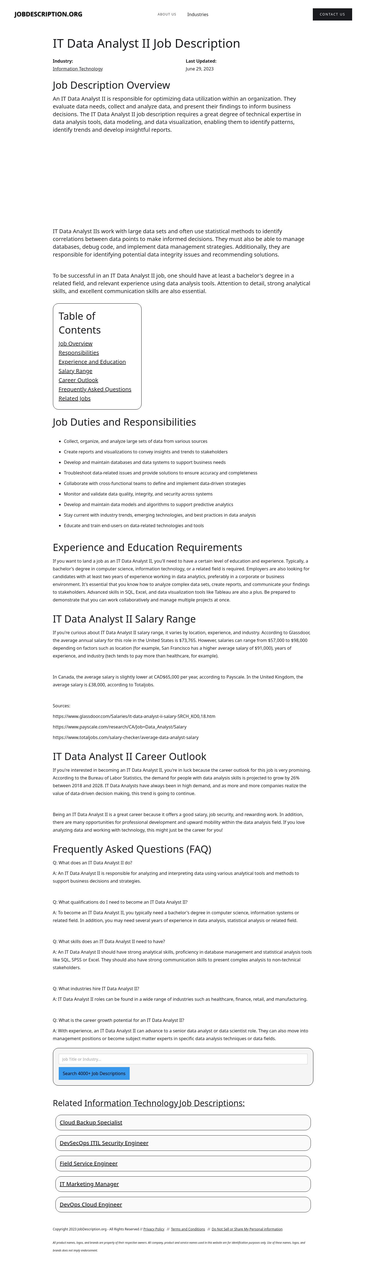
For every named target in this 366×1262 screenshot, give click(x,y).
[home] (48, 14)
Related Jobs (75, 398)
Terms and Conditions (188, 1229)
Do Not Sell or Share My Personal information (247, 1229)
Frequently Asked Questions (95, 389)
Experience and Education (92, 361)
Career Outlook (78, 380)
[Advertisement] (183, 175)
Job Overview (76, 343)
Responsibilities (79, 352)
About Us (167, 14)
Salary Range (76, 371)
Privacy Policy (153, 1229)
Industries (197, 14)
